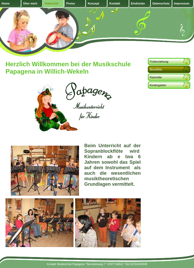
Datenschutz (161, 3)
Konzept (93, 3)
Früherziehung (159, 61)
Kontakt (114, 3)
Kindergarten (158, 85)
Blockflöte (156, 69)
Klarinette (156, 77)
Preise (70, 3)
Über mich (30, 3)
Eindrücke (138, 3)
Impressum (182, 3)
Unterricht (52, 3)
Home (6, 3)
